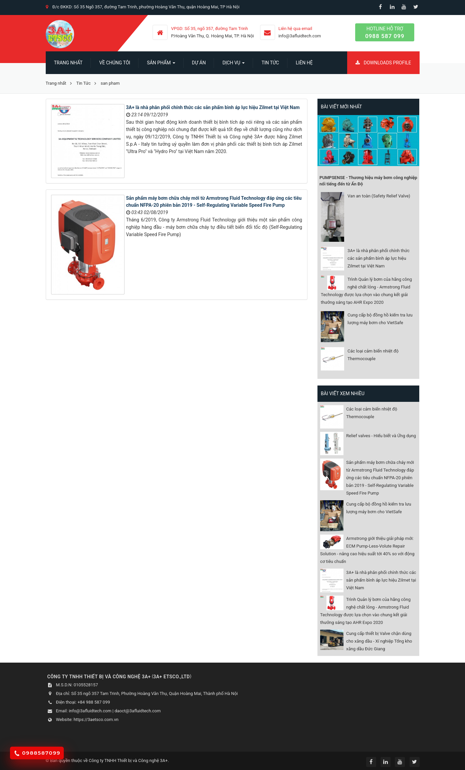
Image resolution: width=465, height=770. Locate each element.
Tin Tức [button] (270, 62)
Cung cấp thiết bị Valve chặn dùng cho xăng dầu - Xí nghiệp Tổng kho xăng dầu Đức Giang (379, 641)
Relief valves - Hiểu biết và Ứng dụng (381, 435)
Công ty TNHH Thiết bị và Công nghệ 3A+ (128, 760)
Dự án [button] (199, 62)
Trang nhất (68, 62)
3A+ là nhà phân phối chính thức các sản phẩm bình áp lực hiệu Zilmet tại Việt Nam (213, 107)
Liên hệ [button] (304, 62)
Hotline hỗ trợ (385, 33)
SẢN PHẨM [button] (161, 64)
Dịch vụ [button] (233, 64)
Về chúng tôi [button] (114, 62)
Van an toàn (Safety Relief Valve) (378, 195)
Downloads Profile (383, 62)
